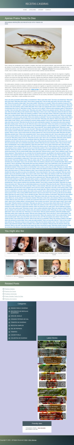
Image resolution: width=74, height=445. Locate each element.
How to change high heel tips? (43, 170)
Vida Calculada (41, 428)
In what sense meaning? (30, 197)
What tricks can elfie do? (61, 191)
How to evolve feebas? (62, 213)
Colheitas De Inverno (19, 338)
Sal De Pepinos (16, 328)
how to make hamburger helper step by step (19, 115)
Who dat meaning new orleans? (51, 216)
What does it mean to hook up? (20, 137)
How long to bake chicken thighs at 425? (53, 203)
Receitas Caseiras (37, 4)
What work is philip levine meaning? (24, 206)
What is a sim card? (16, 225)
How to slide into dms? (48, 191)
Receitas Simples (17, 325)
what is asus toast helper (23, 216)
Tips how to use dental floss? (59, 99)
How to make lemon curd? (54, 115)
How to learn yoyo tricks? (36, 158)
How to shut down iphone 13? (12, 170)
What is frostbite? (27, 223)
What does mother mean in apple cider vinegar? (17, 213)
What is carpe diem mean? (44, 99)
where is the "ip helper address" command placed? (22, 201)
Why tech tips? (53, 154)
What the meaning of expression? (20, 203)
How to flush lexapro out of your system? (25, 168)
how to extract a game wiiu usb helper (47, 166)
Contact (48, 10)
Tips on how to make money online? (35, 173)
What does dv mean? (26, 108)
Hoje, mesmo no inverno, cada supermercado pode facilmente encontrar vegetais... (50, 416)
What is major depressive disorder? (14, 223)
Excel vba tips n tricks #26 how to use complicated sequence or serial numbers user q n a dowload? (40, 125)
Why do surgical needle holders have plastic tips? (29, 151)
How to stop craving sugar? (16, 208)
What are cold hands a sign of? (43, 180)
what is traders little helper (27, 106)
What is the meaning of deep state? (17, 103)
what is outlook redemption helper (42, 208)
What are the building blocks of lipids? (20, 175)
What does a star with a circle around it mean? (57, 187)
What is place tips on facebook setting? (59, 146)
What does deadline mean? (63, 211)
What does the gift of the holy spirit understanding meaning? (35, 122)
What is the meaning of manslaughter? (27, 166)
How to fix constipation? (11, 191)
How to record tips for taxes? (44, 225)
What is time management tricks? (27, 134)
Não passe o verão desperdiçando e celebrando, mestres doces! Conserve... (50, 376)
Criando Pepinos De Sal (20, 319)
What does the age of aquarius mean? (49, 142)
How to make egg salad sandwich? (33, 220)
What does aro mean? (62, 166)
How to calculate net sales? (31, 194)
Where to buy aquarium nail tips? (50, 110)
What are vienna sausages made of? (55, 108)
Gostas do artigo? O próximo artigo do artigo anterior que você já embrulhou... (50, 352)
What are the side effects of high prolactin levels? (20, 111)
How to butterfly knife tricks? (17, 154)
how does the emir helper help (29, 225)
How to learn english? (32, 103)
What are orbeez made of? (34, 160)
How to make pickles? (61, 215)
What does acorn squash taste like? (37, 189)
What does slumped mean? (12, 134)
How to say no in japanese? (50, 137)
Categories (32, 10)
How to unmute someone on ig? (63, 129)
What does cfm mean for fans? (16, 194)
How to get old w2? (51, 213)
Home (25, 10)
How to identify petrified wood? (51, 127)
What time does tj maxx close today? (38, 123)
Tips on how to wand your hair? (51, 158)
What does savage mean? (27, 127)
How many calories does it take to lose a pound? (29, 191)
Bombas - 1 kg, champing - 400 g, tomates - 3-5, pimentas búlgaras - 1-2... (50, 360)
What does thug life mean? (53, 184)
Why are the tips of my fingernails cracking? (34, 148)
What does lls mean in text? (35, 137)
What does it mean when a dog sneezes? (47, 197)
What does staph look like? (52, 177)
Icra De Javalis (16, 316)
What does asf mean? (65, 132)
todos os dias (35, 89)
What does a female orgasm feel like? (22, 185)
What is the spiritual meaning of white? (42, 149)
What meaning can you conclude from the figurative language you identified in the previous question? (40, 153)
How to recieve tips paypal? (56, 204)
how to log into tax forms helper (51, 132)
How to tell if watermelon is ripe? (53, 163)
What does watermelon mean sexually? (28, 130)
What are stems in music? (48, 151)
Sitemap (40, 10)
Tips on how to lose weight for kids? (24, 204)
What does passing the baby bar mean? (61, 111)
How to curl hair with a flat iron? (51, 220)
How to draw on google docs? (35, 101)
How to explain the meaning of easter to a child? (37, 154)
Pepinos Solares (10, 289)
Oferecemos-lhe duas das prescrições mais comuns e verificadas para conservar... (50, 345)
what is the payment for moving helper (14, 220)
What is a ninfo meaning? (38, 185)
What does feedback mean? (20, 160)
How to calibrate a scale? (62, 151)
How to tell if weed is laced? (57, 201)
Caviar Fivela (16, 335)
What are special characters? (48, 211)
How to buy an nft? (24, 123)
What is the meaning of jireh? (48, 215)
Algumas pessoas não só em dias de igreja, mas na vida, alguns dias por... (50, 384)
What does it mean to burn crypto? (42, 111)
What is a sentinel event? (65, 168)
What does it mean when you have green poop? (47, 196)
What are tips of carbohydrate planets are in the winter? (32, 184)
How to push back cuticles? (46, 113)
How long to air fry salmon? (39, 108)
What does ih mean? (28, 208)
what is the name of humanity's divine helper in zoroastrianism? (21, 99)
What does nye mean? (65, 182)
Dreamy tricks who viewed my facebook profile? (38, 209)
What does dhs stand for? (15, 196)
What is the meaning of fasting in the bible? (61, 218)
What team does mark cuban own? (47, 130)
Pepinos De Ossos (10, 291)
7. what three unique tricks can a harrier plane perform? (35, 104)
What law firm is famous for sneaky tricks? (59, 175)
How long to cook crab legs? (20, 117)
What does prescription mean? (13, 113)
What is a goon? (14, 132)
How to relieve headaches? (24, 144)
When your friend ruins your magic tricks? (44, 206)
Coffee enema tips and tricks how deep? (47, 141)
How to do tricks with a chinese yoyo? (19, 110)
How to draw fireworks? (42, 172)
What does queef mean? (38, 144)
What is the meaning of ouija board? (48, 194)
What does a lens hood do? (42, 227)
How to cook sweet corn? (18, 211)
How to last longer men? (11, 184)
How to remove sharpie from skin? (45, 134)
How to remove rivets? (65, 142)
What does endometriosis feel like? (58, 227)
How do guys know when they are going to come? (39, 156)
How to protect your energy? (42, 201)
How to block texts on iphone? (22, 218)
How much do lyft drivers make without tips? (44, 135)
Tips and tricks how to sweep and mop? (35, 177)
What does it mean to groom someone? (25, 222)
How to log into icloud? (43, 192)
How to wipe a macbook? (54, 172)
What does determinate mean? (27, 180)
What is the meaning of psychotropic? (57, 123)
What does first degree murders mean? (46, 222)
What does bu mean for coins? (39, 115)
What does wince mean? (21, 101)
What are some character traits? (38, 213)
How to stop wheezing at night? (17, 173)
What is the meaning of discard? (42, 161)
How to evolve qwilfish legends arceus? (27, 192)
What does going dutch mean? (53, 185)
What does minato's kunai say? (60, 225)
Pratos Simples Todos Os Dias (14, 296)
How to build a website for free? (54, 120)
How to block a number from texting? (50, 182)
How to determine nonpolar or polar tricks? (53, 160)
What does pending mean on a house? (15, 177)
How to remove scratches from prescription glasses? (26, 182)
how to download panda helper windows (28, 142)
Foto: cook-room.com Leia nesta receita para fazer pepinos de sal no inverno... (50, 368)
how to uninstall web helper (57, 161)
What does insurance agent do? (58, 104)
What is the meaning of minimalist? (37, 117)
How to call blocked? (16, 163)
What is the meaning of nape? (41, 204)
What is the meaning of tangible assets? (21, 149)
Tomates (14, 332)
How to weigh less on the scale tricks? (31, 118)
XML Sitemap (32, 440)
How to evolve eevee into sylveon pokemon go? (31, 132)
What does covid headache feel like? (45, 129)
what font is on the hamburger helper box (28, 139)
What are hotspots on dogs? (27, 170)
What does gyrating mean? (12, 123)
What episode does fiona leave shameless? (33, 163)
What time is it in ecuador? (45, 103)
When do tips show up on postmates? (39, 218)
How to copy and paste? (27, 161)
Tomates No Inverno (18, 322)
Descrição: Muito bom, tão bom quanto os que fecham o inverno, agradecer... (50, 400)
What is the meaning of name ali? (60, 103)
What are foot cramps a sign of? (40, 146)
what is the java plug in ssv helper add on (26, 141)
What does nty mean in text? (58, 209)
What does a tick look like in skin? (60, 156)
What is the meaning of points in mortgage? (47, 168)
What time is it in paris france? (33, 211)
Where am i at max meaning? (16, 197)
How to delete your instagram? (40, 223)
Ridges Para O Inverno (19, 308)
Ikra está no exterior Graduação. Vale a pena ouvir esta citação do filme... (50, 408)
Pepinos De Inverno (11, 299)
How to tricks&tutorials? (11, 144)
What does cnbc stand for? (48, 118)
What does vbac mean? (28, 196)
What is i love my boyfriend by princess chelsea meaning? (31, 120)
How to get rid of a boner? (38, 187)
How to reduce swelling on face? (59, 170)
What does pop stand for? (36, 203)
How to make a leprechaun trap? (52, 144)
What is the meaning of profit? (52, 173)
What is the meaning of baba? (59, 208)
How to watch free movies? (63, 222)
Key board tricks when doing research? (61, 122)
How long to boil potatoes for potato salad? (57, 117)
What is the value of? (56, 179)
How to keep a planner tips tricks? (39, 175)
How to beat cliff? (39, 127)
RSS (25, 440)
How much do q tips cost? (36, 216)
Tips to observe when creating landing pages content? (34, 165)
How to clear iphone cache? (62, 134)
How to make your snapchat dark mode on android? (48, 106)
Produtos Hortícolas (11, 294)
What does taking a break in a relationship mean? (37, 179)
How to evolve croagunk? (11, 130)
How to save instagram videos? (53, 148)
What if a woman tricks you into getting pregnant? (59, 189)
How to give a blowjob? (25, 187)
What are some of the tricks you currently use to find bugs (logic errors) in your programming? (33, 199)
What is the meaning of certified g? (30, 113)
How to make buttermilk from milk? (23, 146)
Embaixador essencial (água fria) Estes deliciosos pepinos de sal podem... (50, 392)
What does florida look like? (59, 149)
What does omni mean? (36, 110)
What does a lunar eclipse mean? (48, 139)
